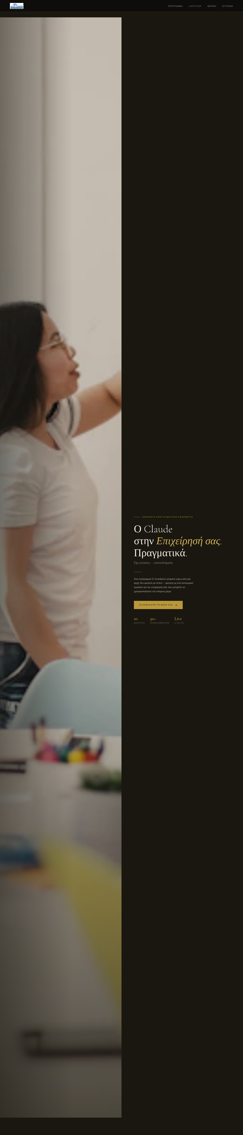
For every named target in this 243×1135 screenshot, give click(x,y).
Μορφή (212, 6)
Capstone (195, 6)
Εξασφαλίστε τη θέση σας (158, 605)
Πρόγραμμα (175, 6)
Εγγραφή (227, 6)
